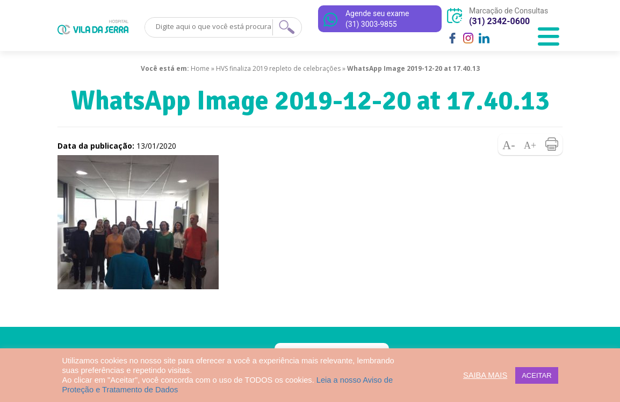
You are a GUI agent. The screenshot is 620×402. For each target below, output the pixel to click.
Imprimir (552, 144)
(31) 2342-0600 (499, 21)
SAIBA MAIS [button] (485, 375)
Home (200, 68)
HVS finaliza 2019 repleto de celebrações (278, 68)
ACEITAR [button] (536, 375)
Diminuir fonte (509, 144)
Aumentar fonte (530, 144)
